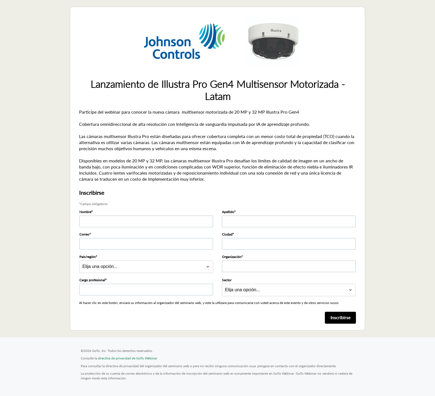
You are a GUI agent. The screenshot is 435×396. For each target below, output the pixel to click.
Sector (226, 280)
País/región (87, 257)
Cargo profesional (92, 280)
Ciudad (227, 234)
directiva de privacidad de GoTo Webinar (127, 358)
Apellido (228, 212)
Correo (84, 234)
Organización (231, 257)
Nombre (85, 212)
